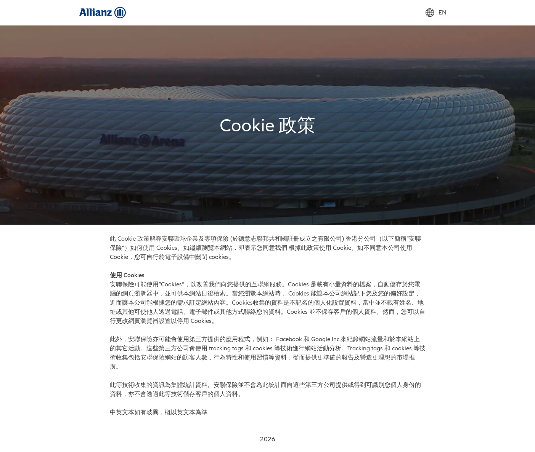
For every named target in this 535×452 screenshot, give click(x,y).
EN (436, 12)
